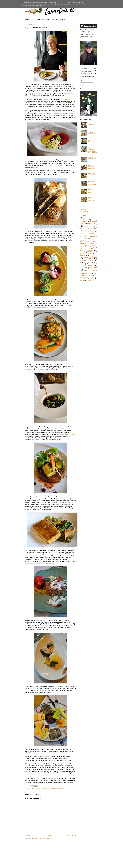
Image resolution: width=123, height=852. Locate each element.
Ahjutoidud (84, 210)
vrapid (90, 280)
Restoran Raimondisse (65, 99)
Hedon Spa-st (47, 99)
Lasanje (82, 235)
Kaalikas (94, 221)
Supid (95, 270)
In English (63, 19)
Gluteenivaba (85, 215)
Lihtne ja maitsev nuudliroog (91, 191)
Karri (95, 223)
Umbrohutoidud (84, 277)
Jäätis (93, 220)
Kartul (84, 225)
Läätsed (94, 236)
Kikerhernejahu (84, 228)
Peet (81, 252)
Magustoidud (84, 242)
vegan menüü (60, 788)
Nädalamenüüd (46, 19)
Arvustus (31, 788)
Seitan (92, 264)
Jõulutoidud (84, 221)
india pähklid (83, 278)
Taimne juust (87, 273)
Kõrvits (92, 231)
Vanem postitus (71, 835)
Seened (82, 264)
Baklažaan (86, 211)
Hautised (94, 218)
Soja (81, 268)
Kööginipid (83, 233)
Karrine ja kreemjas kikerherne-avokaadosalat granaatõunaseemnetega (89, 150)
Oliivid (81, 248)
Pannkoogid (90, 248)
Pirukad (82, 253)
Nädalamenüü (83, 247)
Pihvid (89, 252)
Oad (91, 247)
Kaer (83, 223)
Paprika (82, 250)
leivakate (92, 278)
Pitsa (91, 253)
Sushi (86, 272)
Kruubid (86, 230)
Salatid (89, 262)
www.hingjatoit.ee (91, 75)
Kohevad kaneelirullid (91, 123)
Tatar (95, 273)
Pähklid (89, 259)
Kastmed (94, 225)
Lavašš (95, 235)
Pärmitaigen (83, 260)
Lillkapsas (86, 236)
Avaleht (50, 835)
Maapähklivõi (89, 238)
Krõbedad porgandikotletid (92, 158)
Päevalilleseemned (90, 257)
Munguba (85, 245)
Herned (85, 220)
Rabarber (92, 260)
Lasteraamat (89, 235)
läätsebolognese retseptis (68, 434)
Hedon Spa (44, 788)
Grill (87, 218)
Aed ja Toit (55, 19)
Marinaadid (85, 243)
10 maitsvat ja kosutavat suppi (92, 174)
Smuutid (82, 265)
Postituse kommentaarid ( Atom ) (40, 838)
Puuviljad (94, 255)
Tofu (83, 275)
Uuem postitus (29, 835)
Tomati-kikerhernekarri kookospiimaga (92, 132)
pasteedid (82, 280)
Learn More (92, 4)
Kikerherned (89, 227)
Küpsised (91, 233)
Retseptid (27, 19)
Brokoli (95, 211)
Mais (95, 242)
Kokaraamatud (36, 19)
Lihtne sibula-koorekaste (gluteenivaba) (92, 167)
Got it (99, 4)
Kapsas (89, 223)
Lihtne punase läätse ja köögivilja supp (92, 183)
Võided (92, 277)
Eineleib (89, 213)
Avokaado (94, 210)
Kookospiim (93, 228)
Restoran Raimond (31, 160)
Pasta (90, 250)
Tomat (90, 275)
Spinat (87, 270)
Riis (81, 262)
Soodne (93, 267)
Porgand (83, 255)
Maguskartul (84, 240)
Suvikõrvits (94, 272)
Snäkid (90, 266)
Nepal (92, 245)
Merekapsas (94, 243)
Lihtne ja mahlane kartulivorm (91, 199)
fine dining (37, 788)
